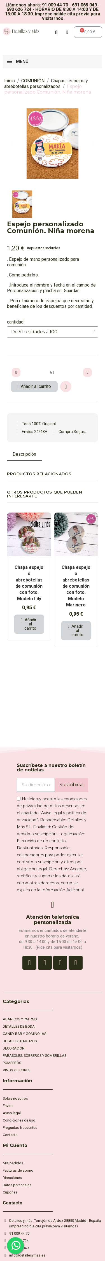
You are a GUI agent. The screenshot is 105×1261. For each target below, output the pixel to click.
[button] (12, 143)
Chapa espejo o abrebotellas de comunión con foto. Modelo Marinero (76, 586)
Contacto (12, 1203)
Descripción (24, 454)
